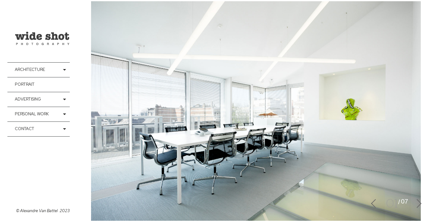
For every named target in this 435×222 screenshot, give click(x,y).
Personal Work (32, 114)
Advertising (28, 99)
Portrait (25, 84)
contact (24, 128)
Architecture (30, 69)
